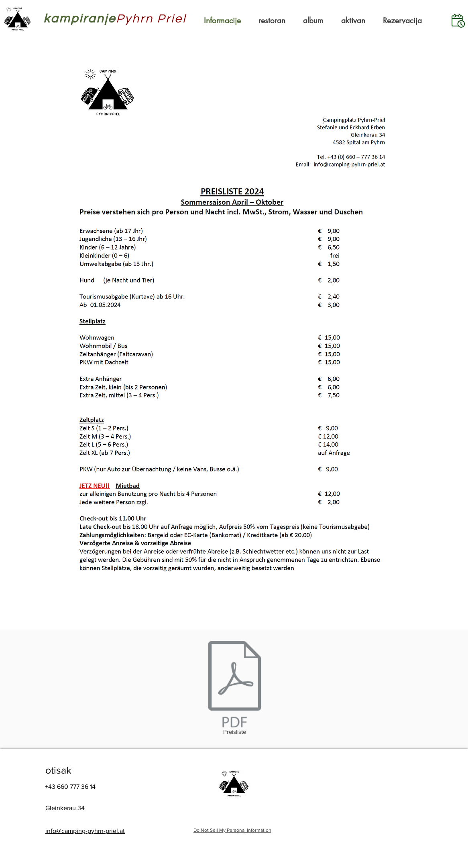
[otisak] (67, 770)
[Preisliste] (234, 689)
